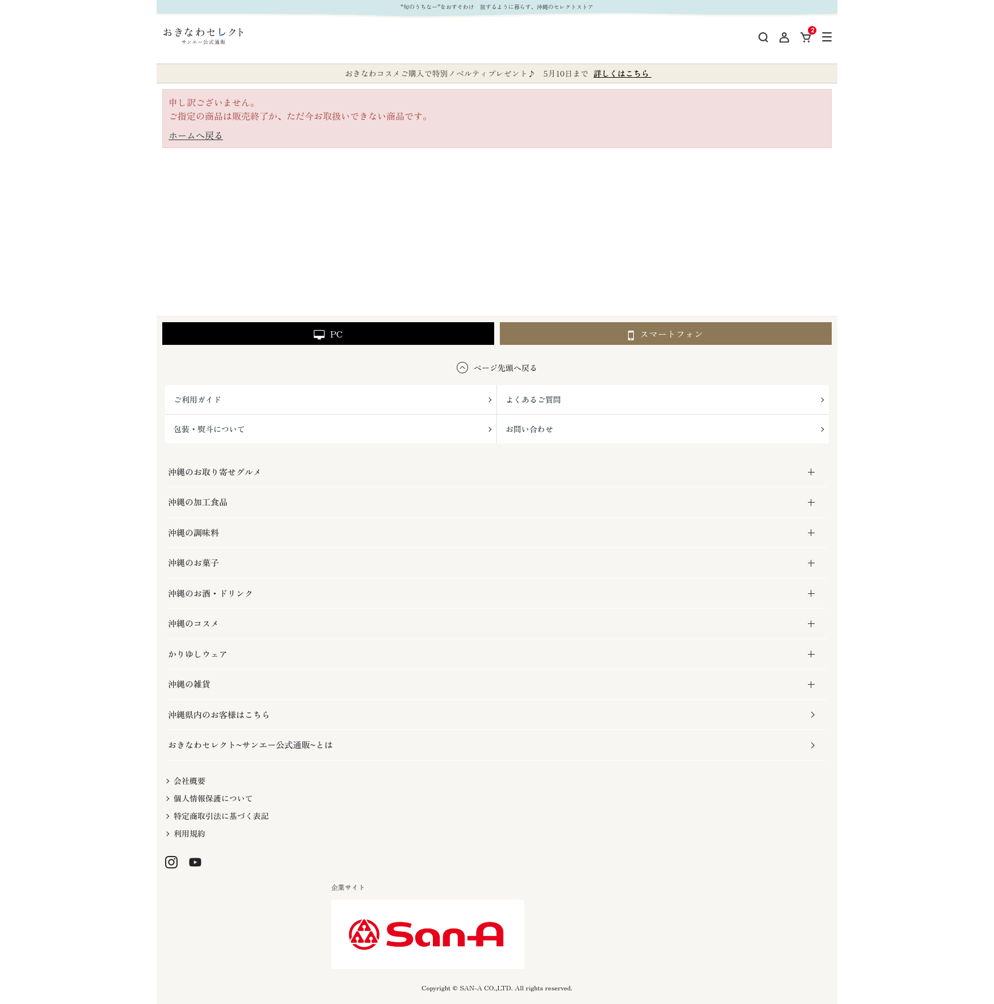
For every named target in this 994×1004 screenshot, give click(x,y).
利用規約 (189, 833)
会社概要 (189, 780)
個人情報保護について (213, 798)
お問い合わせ (529, 428)
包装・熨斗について (209, 428)
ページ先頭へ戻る (505, 367)
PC (328, 334)
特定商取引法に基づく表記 (221, 815)
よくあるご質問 (533, 399)
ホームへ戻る (196, 135)
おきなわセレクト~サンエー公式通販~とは (250, 744)
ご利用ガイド (197, 399)
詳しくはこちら (622, 73)
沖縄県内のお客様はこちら (219, 714)
